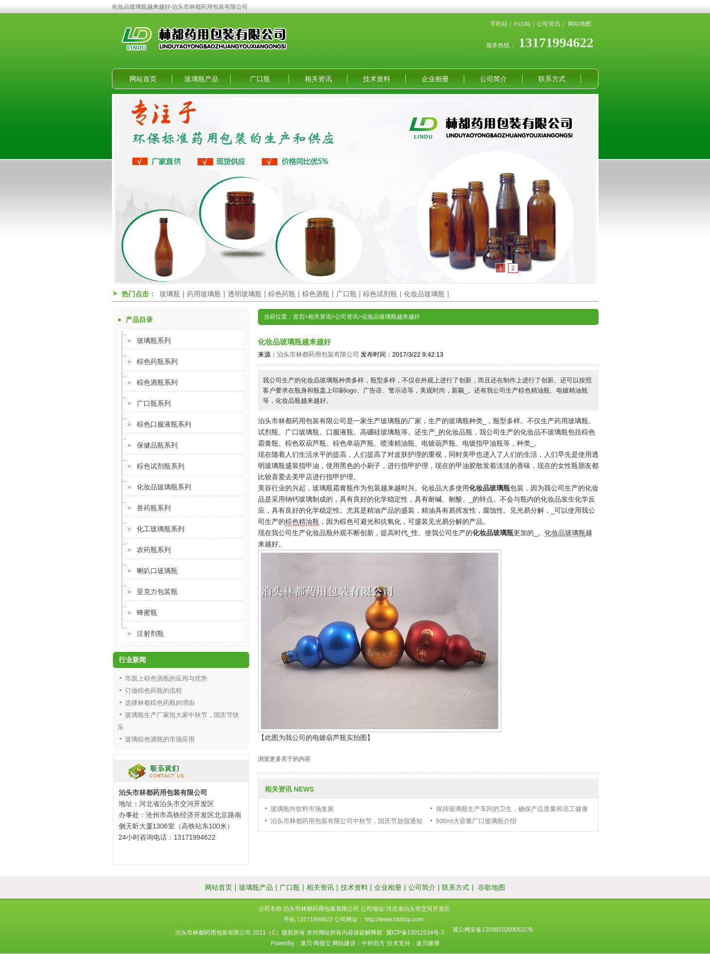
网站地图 (579, 23)
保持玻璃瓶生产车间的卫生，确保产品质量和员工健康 (512, 808)
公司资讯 (548, 23)
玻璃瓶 (170, 294)
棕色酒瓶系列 (157, 382)
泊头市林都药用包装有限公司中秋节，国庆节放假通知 (346, 821)
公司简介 (493, 79)
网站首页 (143, 79)
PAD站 (522, 23)
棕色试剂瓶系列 (160, 466)
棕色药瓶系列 (157, 361)
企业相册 (435, 79)
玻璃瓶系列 (154, 340)
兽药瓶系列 (154, 508)
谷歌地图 (491, 887)
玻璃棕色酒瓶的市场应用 (160, 739)
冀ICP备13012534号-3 (415, 932)
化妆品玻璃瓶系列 (164, 487)
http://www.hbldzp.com (394, 919)
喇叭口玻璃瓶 (157, 571)
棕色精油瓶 (302, 521)
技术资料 (376, 79)
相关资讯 (318, 79)
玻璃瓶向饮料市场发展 (302, 808)
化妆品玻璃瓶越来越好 (391, 316)
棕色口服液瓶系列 (164, 424)
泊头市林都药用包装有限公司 (318, 354)
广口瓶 (260, 79)
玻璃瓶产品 (201, 79)
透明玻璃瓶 (245, 294)
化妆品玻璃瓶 (424, 294)
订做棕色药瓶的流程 (153, 690)
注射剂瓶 (150, 633)
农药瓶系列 (154, 550)
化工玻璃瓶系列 (160, 529)
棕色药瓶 (281, 294)
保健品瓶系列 (157, 445)
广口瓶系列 (154, 403)
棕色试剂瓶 (380, 294)
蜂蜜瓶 (147, 612)
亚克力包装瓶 (157, 591)
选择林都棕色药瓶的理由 (160, 702)
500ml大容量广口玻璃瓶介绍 (476, 821)
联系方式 (551, 79)
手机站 (499, 23)
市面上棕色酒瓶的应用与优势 (166, 678)
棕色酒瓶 (315, 294)
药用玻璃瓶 (204, 294)
